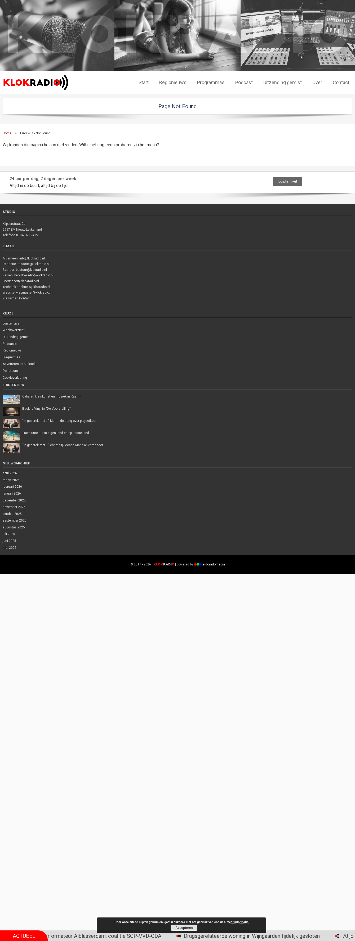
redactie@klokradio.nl (33, 264)
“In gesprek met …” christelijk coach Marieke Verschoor (62, 445)
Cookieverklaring (15, 378)
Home (7, 133)
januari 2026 (12, 493)
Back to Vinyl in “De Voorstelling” (46, 408)
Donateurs (10, 371)
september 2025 (14, 520)
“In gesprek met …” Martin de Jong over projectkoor (59, 421)
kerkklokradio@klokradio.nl (34, 275)
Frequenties (11, 357)
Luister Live (11, 323)
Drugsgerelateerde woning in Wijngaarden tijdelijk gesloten (257, 936)
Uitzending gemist (16, 337)
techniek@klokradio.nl (33, 287)
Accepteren (184, 928)
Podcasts (10, 344)
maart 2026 (11, 480)
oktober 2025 (12, 514)
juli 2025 (9, 534)
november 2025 (14, 507)
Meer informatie (237, 922)
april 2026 (10, 473)
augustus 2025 (14, 527)
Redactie (9, 264)
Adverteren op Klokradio (20, 364)
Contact (25, 298)
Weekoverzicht (14, 330)
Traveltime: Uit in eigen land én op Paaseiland (55, 433)
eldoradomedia (214, 564)
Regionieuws (12, 350)
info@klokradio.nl (32, 258)
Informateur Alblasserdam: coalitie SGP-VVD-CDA (108, 936)
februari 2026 (12, 486)
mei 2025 (9, 548)
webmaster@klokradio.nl (34, 292)
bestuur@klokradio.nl (31, 270)
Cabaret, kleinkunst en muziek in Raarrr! (51, 396)
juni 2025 (9, 541)
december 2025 (14, 500)
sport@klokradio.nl (25, 281)
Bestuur (8, 270)
